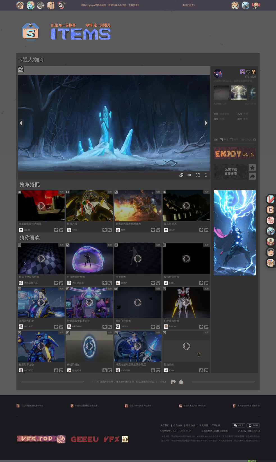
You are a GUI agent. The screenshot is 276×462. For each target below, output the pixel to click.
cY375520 (250, 76)
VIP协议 (216, 427)
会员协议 (177, 427)
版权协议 (190, 427)
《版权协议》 (246, 139)
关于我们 (164, 427)
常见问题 (203, 427)
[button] (233, 271)
